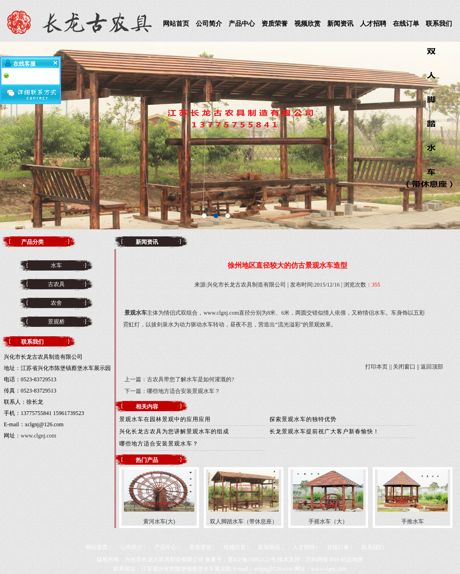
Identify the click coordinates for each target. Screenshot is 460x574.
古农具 (56, 284)
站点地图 (352, 559)
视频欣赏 (307, 23)
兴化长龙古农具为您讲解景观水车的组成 (174, 431)
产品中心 (242, 23)
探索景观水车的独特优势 (303, 419)
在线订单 (406, 23)
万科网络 (317, 559)
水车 (56, 265)
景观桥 (56, 321)
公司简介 (209, 23)
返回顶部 (432, 366)
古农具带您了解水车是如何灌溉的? (190, 379)
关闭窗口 (404, 366)
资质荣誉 (274, 23)
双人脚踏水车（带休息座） (243, 521)
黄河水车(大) (159, 521)
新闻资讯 (340, 23)
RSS (334, 559)
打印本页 (376, 366)
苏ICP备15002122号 (252, 559)
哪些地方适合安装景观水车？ (183, 391)
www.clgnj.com (38, 435)
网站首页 (176, 23)
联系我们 (439, 23)
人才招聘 (373, 23)
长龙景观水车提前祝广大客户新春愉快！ (324, 431)
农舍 (56, 303)
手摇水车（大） (328, 521)
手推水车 (412, 521)
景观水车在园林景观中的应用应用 (165, 419)
